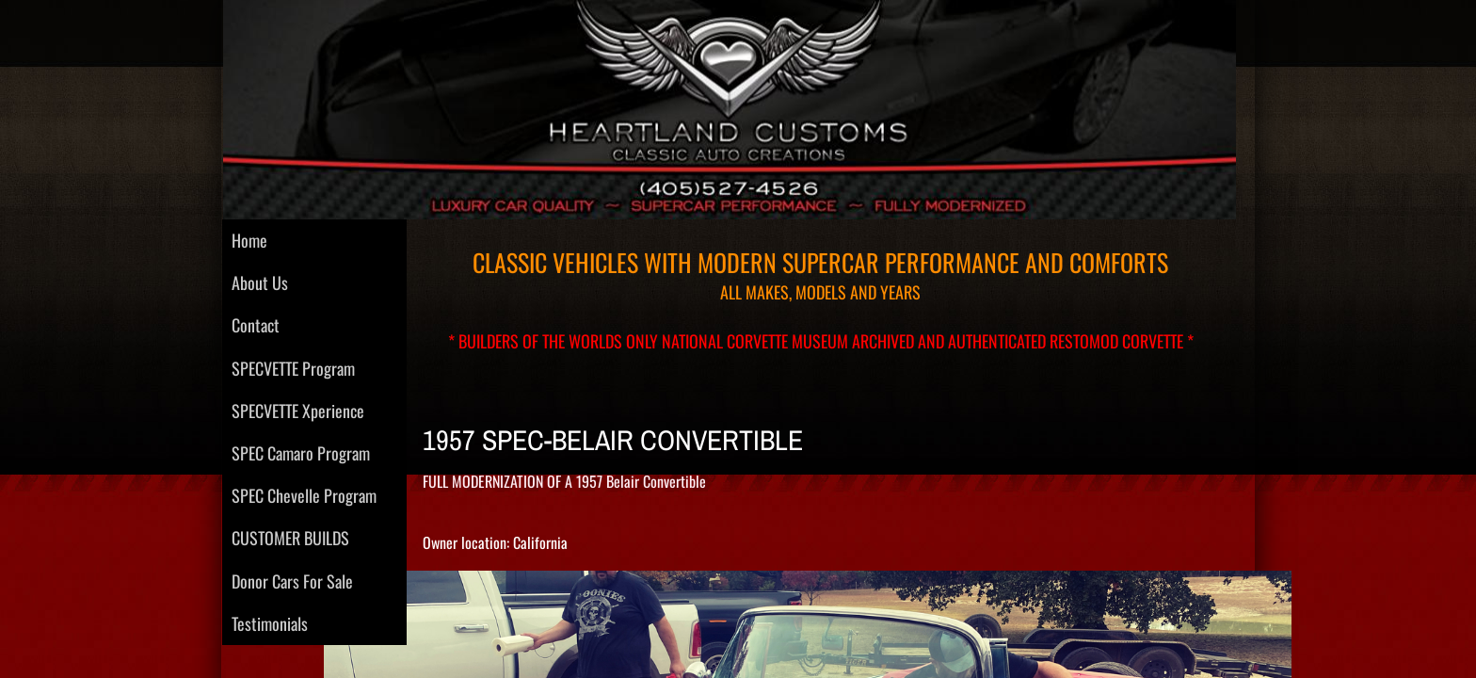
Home (249, 240)
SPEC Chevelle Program (304, 495)
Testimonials (270, 623)
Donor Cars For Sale (292, 581)
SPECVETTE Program (293, 368)
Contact (256, 325)
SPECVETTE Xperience (298, 410)
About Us (260, 282)
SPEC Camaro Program (301, 453)
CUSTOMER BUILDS (290, 537)
